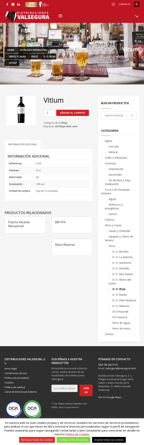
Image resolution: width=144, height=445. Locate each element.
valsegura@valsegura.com (120, 368)
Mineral (113, 152)
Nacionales (115, 174)
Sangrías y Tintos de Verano (119, 238)
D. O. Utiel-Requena (124, 300)
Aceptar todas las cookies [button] (109, 439)
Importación (116, 169)
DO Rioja (60, 126)
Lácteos (110, 219)
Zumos (113, 214)
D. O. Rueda (119, 294)
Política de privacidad (16, 378)
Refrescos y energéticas (114, 206)
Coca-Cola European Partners (115, 191)
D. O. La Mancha (122, 257)
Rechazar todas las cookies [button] (37, 439)
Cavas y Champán (119, 231)
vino (74, 126)
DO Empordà (120, 311)
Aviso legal (10, 368)
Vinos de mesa (121, 328)
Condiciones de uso (15, 373)
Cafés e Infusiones (116, 157)
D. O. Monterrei (121, 263)
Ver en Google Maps (110, 397)
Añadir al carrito (72, 112)
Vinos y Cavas (113, 225)
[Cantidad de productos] (49, 113)
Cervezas (110, 163)
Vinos (112, 246)
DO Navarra (119, 317)
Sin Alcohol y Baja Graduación (117, 182)
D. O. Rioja (61, 122)
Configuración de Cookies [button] (73, 439)
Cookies (9, 382)
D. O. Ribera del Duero (120, 281)
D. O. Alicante (120, 251)
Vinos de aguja (121, 323)
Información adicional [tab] (22, 144)
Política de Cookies (77, 434)
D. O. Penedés (121, 268)
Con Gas (114, 146)
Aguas (108, 141)
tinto (68, 126)
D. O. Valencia (120, 306)
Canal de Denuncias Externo (20, 391)
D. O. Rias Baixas (122, 274)
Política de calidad (14, 387)
